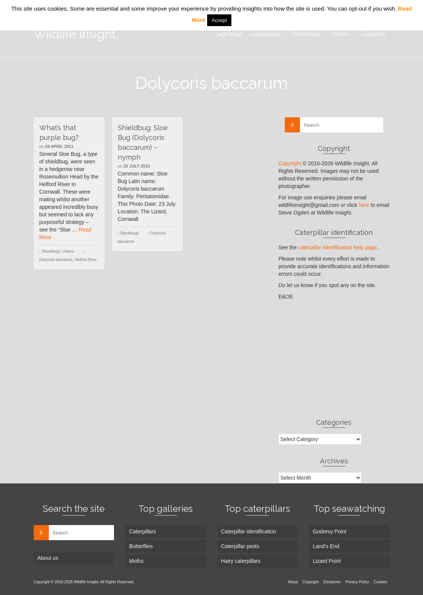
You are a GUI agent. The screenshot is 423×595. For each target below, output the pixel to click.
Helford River (86, 260)
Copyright (289, 163)
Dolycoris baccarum (56, 260)
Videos (68, 251)
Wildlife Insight (75, 34)
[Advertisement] (333, 359)
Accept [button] (219, 20)
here (364, 205)
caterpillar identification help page (337, 247)
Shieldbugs (51, 251)
